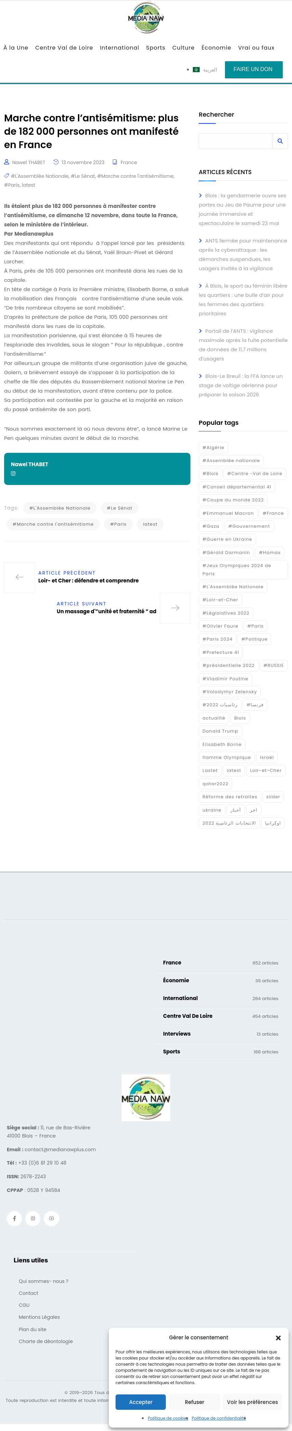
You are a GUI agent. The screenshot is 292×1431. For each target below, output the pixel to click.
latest (28, 187)
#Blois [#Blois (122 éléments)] (210, 473)
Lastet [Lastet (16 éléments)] (210, 770)
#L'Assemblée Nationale (40, 179)
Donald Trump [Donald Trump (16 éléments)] (220, 731)
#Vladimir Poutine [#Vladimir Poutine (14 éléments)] (225, 678)
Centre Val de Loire (64, 48)
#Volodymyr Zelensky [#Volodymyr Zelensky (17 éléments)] (229, 691)
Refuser (194, 1402)
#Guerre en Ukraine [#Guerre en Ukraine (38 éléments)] (227, 539)
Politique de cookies (168, 1418)
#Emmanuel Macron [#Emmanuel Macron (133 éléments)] (228, 513)
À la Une (15, 48)
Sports (155, 48)
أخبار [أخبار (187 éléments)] (235, 810)
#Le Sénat (83, 179)
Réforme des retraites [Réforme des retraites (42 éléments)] (229, 796)
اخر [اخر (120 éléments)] (253, 810)
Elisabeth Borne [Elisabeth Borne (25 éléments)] (222, 744)
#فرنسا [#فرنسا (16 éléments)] (255, 704)
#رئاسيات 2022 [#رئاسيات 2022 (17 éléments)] (220, 704)
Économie (216, 48)
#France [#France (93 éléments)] (273, 513)
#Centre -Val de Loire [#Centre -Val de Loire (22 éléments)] (254, 473)
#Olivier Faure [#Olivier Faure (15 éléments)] (220, 626)
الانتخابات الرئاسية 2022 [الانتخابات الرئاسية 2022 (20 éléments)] (229, 823)
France (129, 165)
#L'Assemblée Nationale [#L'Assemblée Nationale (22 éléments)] (233, 586)
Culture (183, 48)
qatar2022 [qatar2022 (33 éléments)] (215, 783)
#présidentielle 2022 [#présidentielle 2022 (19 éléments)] (228, 665)
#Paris (11, 187)
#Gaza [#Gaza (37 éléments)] (211, 526)
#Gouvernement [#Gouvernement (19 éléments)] (249, 526)
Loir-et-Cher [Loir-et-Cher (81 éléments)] (265, 770)
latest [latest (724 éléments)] (234, 770)
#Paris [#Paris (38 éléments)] (255, 626)
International (119, 48)
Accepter (140, 1402)
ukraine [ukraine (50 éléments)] (211, 810)
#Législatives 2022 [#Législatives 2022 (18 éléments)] (225, 613)
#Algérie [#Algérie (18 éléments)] (213, 447)
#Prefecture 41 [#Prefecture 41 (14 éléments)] (220, 652)
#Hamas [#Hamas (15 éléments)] (270, 552)
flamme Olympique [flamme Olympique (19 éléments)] (226, 757)
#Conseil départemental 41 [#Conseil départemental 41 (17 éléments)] (236, 487)
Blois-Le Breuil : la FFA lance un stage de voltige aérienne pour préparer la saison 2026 (240, 385)
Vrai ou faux (256, 48)
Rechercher (216, 115)
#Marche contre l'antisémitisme (135, 179)
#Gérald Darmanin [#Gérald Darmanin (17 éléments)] (226, 552)
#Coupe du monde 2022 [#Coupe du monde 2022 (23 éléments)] (233, 500)
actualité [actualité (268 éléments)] (213, 718)
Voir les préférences (252, 1402)
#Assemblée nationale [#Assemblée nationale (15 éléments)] (231, 460)
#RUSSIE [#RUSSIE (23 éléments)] (274, 665)
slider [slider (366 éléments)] (273, 796)
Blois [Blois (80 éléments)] (240, 718)
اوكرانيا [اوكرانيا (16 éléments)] (273, 823)
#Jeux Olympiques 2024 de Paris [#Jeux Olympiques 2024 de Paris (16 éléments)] (236, 569)
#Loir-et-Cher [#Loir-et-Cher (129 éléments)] (220, 599)
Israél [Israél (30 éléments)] (267, 757)
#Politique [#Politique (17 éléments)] (254, 639)
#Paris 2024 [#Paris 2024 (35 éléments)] (217, 639)
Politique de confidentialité (219, 1418)
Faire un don (253, 69)
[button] (278, 1337)
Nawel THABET (28, 165)
